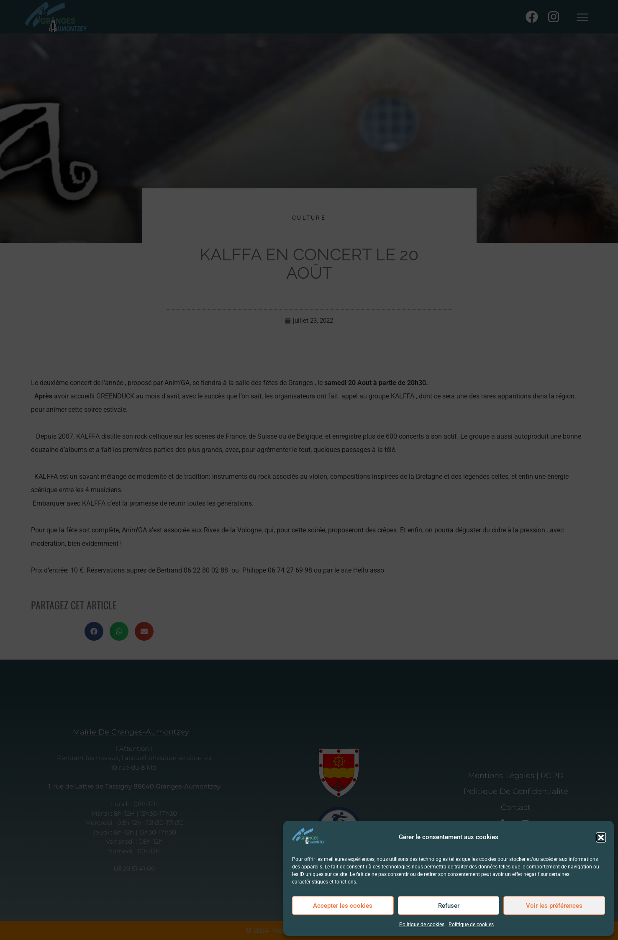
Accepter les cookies (342, 905)
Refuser (448, 905)
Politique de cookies (421, 924)
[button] (601, 837)
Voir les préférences (554, 905)
